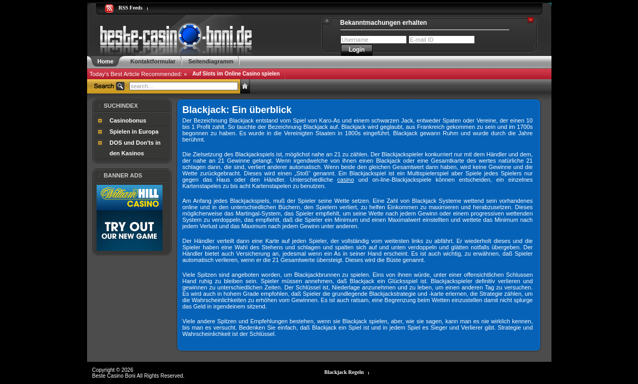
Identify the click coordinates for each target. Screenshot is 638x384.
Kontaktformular (153, 61)
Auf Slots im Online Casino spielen (236, 74)
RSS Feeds (130, 8)
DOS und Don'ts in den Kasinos (135, 147)
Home (106, 61)
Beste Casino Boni (114, 376)
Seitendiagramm (211, 61)
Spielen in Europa (134, 131)
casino (345, 179)
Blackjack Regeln (344, 372)
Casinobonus (128, 120)
